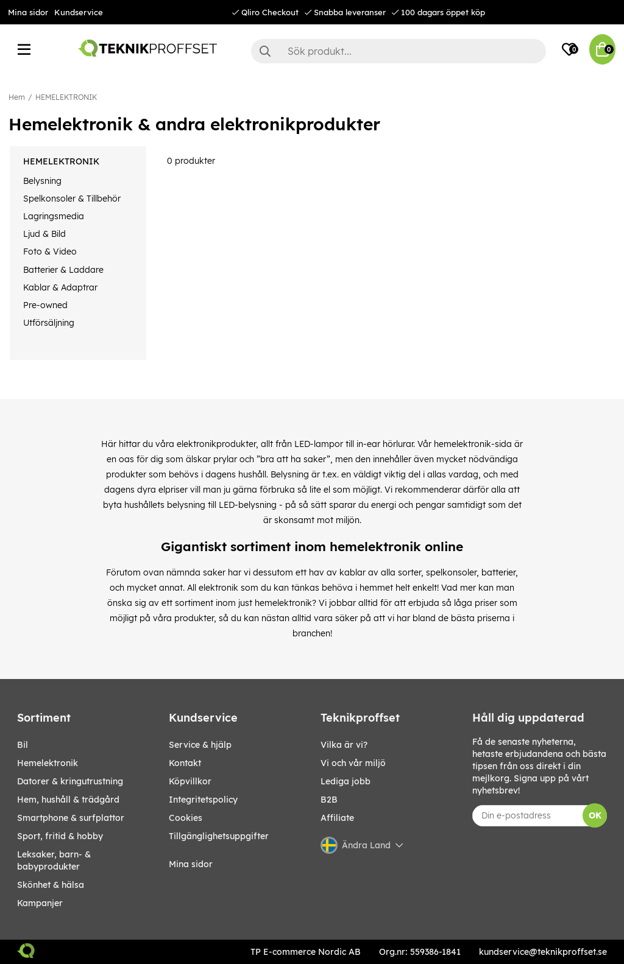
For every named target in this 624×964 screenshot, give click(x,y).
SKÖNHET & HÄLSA (50, 884)
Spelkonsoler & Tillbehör (72, 198)
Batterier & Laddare (63, 269)
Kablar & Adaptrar (60, 287)
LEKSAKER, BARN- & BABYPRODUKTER (54, 860)
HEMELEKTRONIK (66, 97)
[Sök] (398, 51)
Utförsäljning (48, 322)
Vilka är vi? (344, 744)
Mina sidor (28, 12)
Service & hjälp (200, 744)
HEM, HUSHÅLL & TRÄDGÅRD (68, 799)
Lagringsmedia (53, 216)
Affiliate (337, 817)
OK (595, 815)
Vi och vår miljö (353, 763)
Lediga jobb (345, 781)
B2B (329, 799)
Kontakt (185, 763)
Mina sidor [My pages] (191, 864)
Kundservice (78, 12)
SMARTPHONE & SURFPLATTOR (70, 817)
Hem (17, 97)
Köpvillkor (190, 781)
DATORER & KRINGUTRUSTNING (70, 781)
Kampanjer (40, 903)
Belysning (42, 180)
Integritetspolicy (203, 799)
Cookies (185, 817)
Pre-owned (45, 305)
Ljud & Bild (44, 233)
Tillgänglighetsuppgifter (219, 836)
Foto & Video (50, 251)
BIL (22, 744)
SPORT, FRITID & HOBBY (60, 836)
